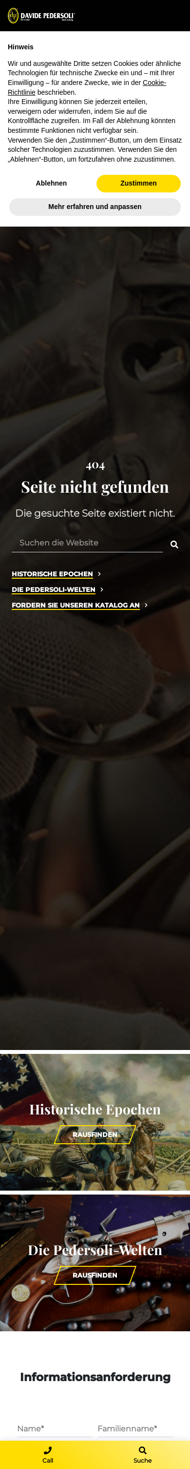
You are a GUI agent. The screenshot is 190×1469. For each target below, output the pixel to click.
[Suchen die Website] (87, 542)
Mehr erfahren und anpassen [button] (94, 206)
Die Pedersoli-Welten (53, 589)
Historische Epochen (52, 574)
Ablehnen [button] (51, 183)
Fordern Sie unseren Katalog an (76, 605)
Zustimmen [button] (138, 183)
